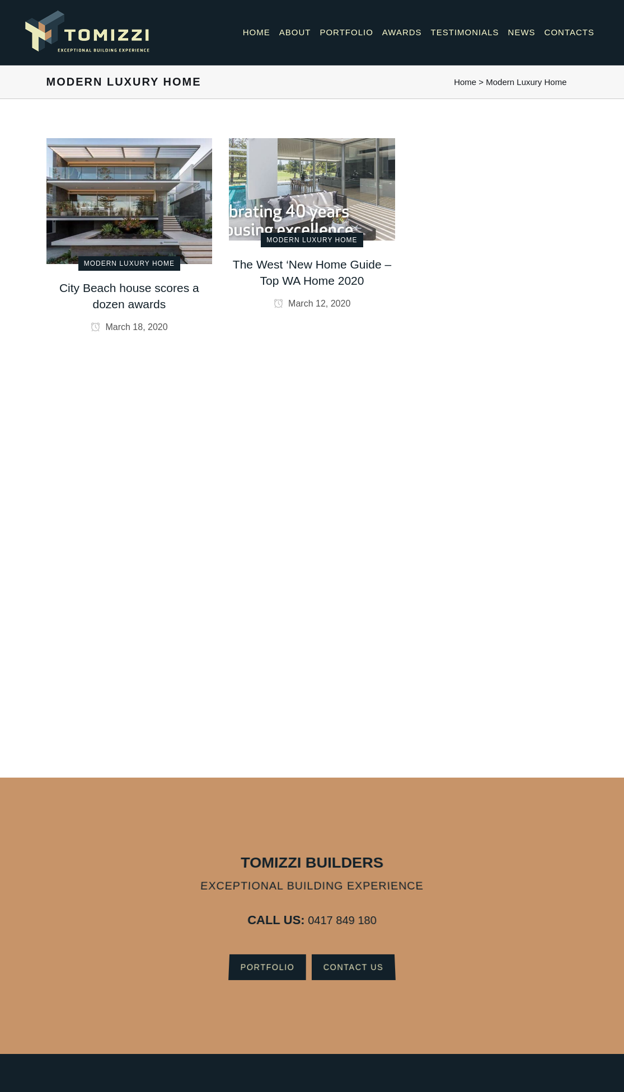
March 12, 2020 (312, 303)
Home (465, 82)
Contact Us (360, 961)
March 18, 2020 (129, 327)
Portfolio (261, 961)
